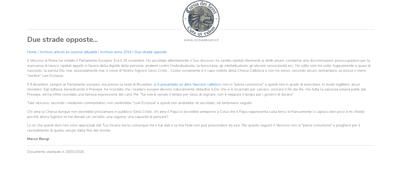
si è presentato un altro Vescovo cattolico (187, 84)
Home (32, 52)
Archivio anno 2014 (116, 52)
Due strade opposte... (152, 52)
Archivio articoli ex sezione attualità (69, 52)
